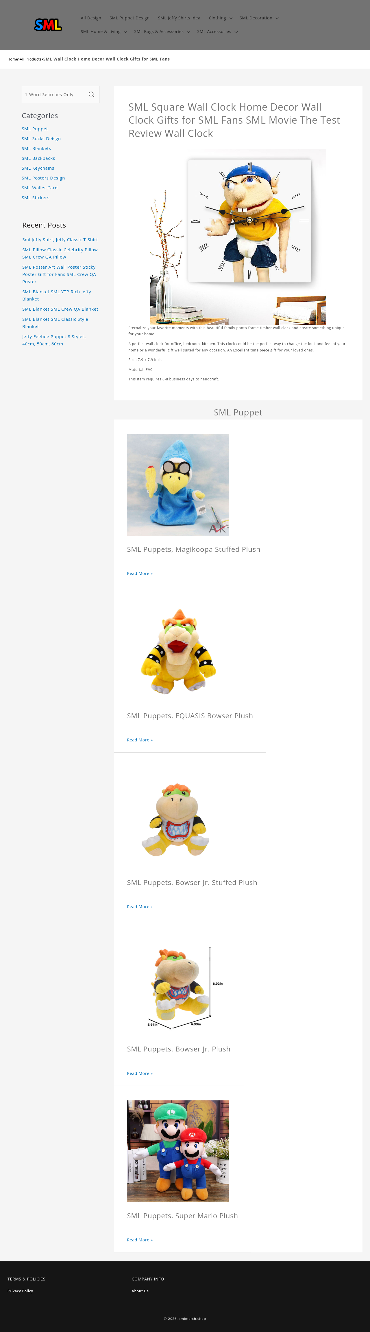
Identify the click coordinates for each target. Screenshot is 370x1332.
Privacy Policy (20, 1291)
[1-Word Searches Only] (54, 94)
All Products (31, 59)
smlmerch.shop (192, 1318)
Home (13, 59)
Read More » (140, 573)
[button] (220, 18)
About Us (140, 1291)
